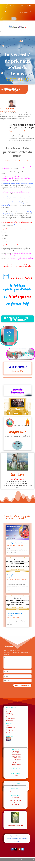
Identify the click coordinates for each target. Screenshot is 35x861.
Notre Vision (8, 711)
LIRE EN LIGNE (9, 335)
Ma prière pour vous (10, 718)
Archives (8, 729)
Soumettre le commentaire (22, 685)
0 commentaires (22, 132)
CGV (15, 802)
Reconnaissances (9, 720)
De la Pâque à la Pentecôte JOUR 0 (17, 543)
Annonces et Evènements (15, 791)
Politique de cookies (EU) (15, 801)
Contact (16, 775)
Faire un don (26, 14)
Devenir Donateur (17, 759)
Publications (8, 732)
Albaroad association (16, 754)
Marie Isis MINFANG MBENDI (16, 579)
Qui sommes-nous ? (10, 709)
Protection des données (15, 799)
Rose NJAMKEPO (13, 78)
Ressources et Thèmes (10, 727)
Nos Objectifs (9, 713)
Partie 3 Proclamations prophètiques (14, 576)
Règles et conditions (15, 804)
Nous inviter (17, 761)
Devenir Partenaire (16, 756)
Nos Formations (16, 762)
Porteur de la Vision (10, 716)
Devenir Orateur (17, 757)
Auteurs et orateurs (16, 764)
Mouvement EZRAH (16, 752)
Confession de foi (9, 715)
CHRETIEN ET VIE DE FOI (17, 81)
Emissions (8, 725)
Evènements (15, 790)
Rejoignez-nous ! (17, 432)
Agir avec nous (15, 751)
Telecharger (22, 354)
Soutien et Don (15, 770)
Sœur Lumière (12, 617)
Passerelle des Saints (10, 731)
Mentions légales (15, 797)
